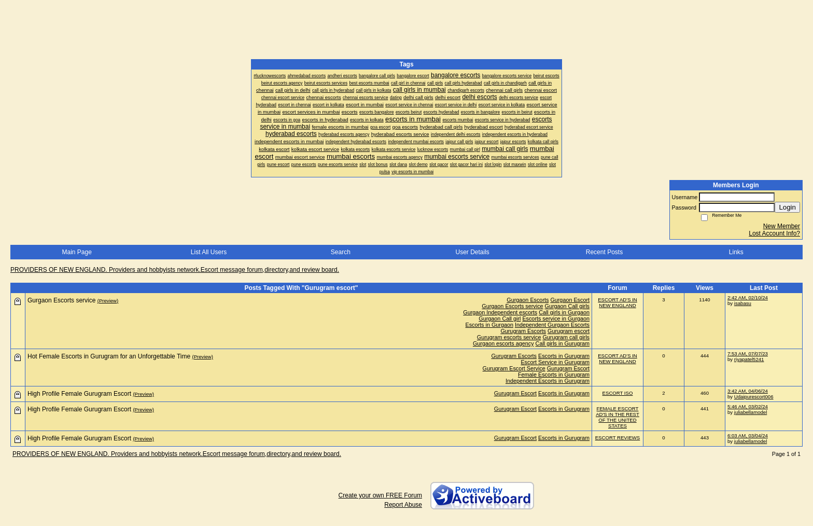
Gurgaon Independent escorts (500, 312)
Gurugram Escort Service (514, 368)
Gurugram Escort (568, 368)
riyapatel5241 (749, 359)
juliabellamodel (750, 412)
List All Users (209, 252)
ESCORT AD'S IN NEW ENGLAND (617, 302)
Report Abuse (403, 504)
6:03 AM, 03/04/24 (747, 435)
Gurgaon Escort (570, 300)
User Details (472, 252)
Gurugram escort (569, 331)
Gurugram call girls (566, 337)
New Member (781, 226)
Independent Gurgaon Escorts (552, 325)
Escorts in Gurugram (564, 356)
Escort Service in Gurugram (555, 362)
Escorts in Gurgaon (489, 325)
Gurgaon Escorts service (512, 306)
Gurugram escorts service (509, 337)
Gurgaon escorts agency (503, 343)
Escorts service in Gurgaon (556, 318)
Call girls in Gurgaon (564, 312)
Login (787, 207)
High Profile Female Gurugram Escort (79, 393)
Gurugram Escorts (523, 331)
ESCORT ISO (617, 393)
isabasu (742, 303)
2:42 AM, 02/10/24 (747, 297)
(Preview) (108, 300)
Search (341, 252)
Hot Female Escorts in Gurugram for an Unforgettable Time (108, 356)
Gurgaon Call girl (500, 318)
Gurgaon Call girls (567, 306)
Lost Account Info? (774, 233)
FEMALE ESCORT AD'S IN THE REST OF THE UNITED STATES (617, 417)
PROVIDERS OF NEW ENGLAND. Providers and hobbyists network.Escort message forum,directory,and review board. (174, 269)
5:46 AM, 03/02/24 (747, 406)
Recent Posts (604, 252)
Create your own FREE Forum (380, 495)
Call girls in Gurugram (563, 343)
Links (736, 252)
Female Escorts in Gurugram (554, 374)
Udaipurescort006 (754, 396)
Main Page (76, 252)
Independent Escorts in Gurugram (548, 381)
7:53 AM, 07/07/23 (747, 353)
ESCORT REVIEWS (617, 437)
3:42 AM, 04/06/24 (747, 391)
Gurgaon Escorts (528, 300)
